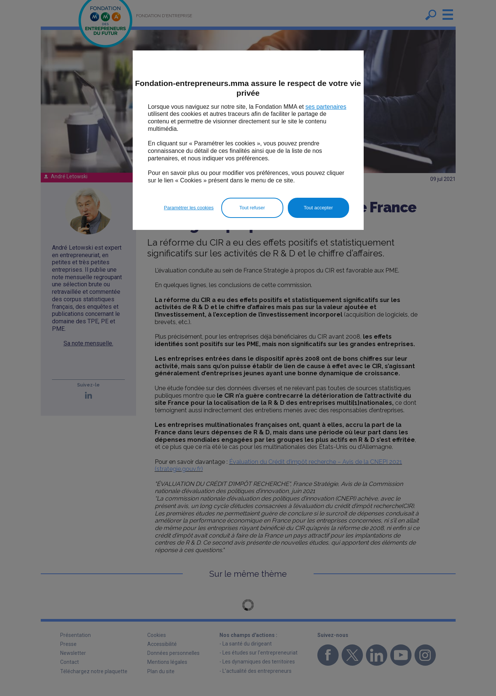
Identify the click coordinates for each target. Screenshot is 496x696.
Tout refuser (252, 207)
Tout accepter (318, 207)
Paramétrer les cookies (189, 207)
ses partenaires (325, 107)
